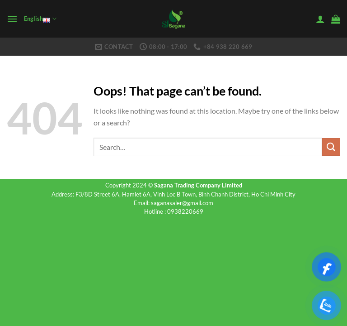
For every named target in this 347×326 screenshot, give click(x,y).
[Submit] (331, 147)
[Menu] (12, 19)
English (40, 19)
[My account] (320, 19)
